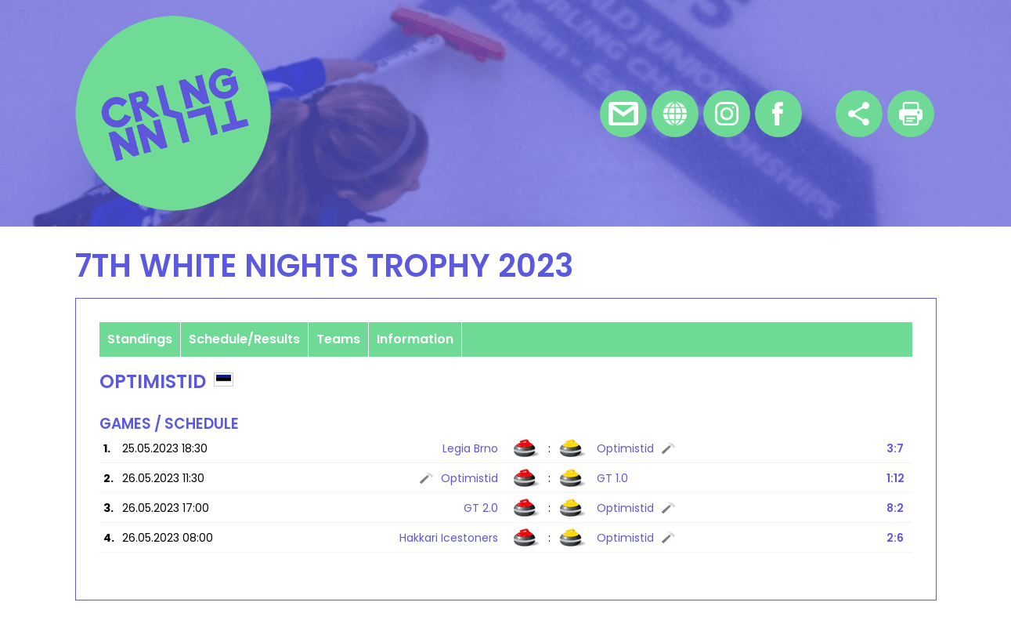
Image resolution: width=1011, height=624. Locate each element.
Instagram (726, 113)
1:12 (895, 478)
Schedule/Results (244, 339)
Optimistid (625, 448)
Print (910, 113)
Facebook (778, 113)
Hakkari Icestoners (448, 538)
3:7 (895, 448)
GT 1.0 (612, 478)
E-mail (623, 113)
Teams (338, 339)
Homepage (675, 113)
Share (859, 113)
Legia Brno (470, 448)
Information (415, 339)
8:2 (895, 508)
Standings (139, 339)
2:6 (895, 538)
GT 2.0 (481, 508)
